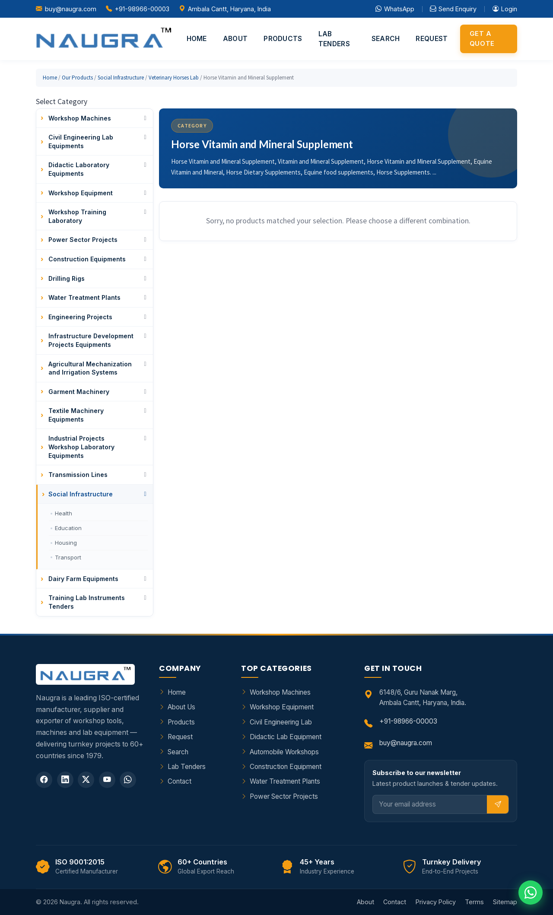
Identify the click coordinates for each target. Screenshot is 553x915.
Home (197, 39)
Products (283, 39)
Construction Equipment (285, 766)
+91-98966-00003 (142, 9)
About (235, 39)
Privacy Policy (436, 901)
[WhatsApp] (128, 780)
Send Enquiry (453, 9)
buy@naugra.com (70, 9)
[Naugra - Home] (103, 39)
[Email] (430, 804)
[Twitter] (86, 780)
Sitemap (505, 901)
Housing (66, 542)
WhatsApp (394, 9)
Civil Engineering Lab (281, 722)
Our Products (77, 77)
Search (386, 39)
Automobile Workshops (284, 752)
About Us (181, 707)
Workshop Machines (280, 692)
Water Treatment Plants (285, 781)
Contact (179, 781)
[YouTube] (107, 780)
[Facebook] (44, 780)
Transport (68, 557)
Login (505, 9)
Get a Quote (482, 38)
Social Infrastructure (121, 77)
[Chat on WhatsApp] (530, 892)
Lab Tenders (334, 39)
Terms (474, 901)
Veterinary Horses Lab (174, 77)
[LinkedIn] (65, 780)
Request (432, 39)
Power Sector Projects (284, 796)
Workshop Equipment (282, 707)
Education (68, 527)
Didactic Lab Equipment (285, 737)
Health (63, 513)
